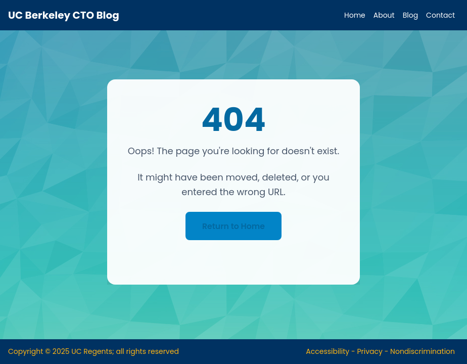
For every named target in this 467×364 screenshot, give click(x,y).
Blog (410, 15)
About (384, 15)
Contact (440, 15)
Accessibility (327, 351)
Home (354, 15)
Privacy (369, 351)
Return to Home (233, 226)
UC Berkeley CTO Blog (63, 15)
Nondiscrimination (422, 351)
